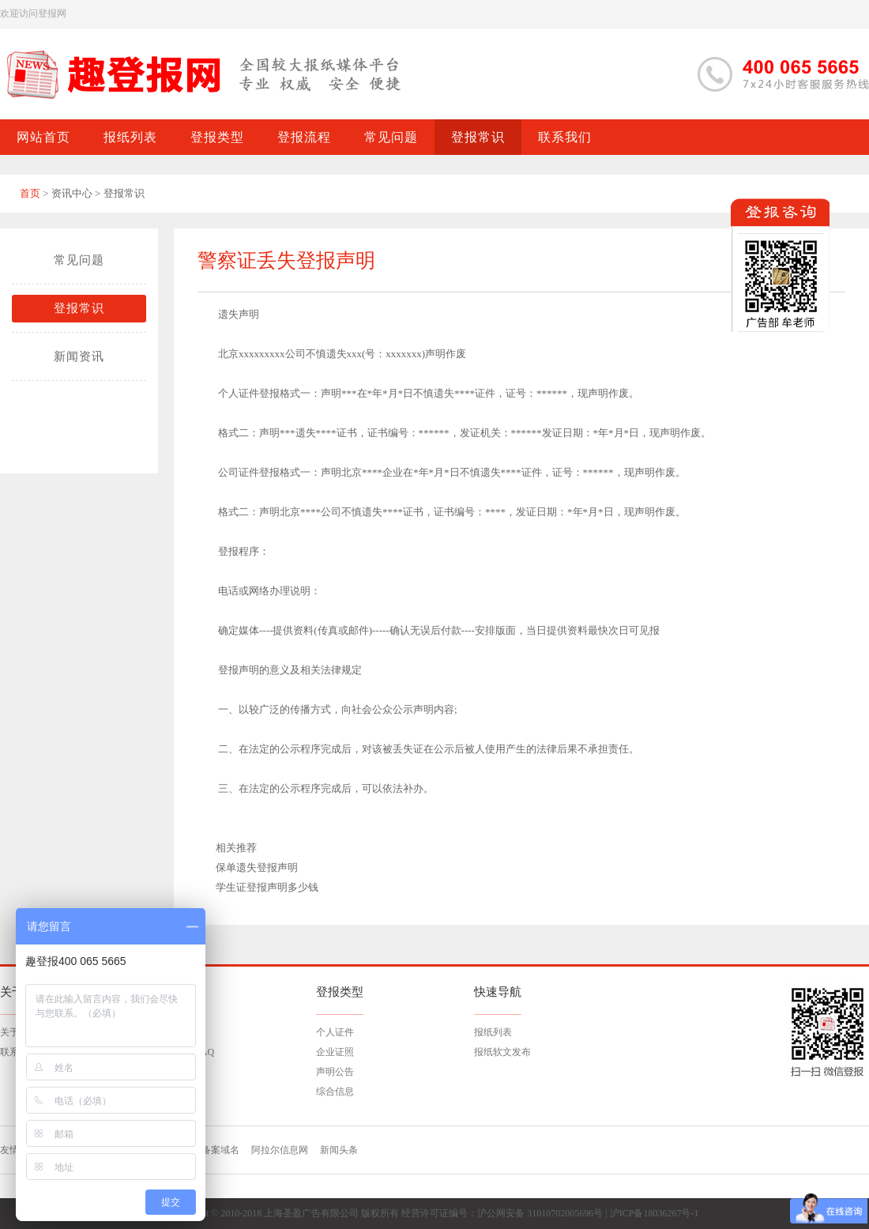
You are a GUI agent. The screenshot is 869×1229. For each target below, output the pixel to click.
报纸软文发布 (502, 1051)
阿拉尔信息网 (279, 1149)
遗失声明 (238, 314)
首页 (30, 193)
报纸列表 (493, 1032)
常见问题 (79, 260)
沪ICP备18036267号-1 (654, 1213)
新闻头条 (339, 1149)
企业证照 (335, 1051)
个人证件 (335, 1032)
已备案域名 (215, 1149)
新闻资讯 (79, 356)
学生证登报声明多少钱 (267, 887)
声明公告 (335, 1071)
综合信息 (335, 1091)
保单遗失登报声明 (257, 867)
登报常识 (79, 308)
